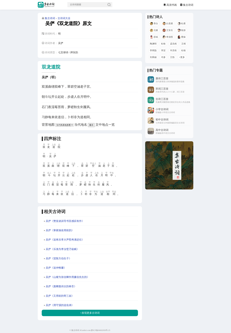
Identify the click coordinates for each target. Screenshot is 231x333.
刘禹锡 (153, 57)
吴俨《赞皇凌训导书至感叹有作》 (65, 221)
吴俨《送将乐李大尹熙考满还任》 (65, 239)
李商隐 (153, 50)
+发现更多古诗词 (89, 312)
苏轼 (154, 37)
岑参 (163, 57)
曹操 (181, 37)
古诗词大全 (64, 18)
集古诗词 (188, 5)
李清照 (168, 37)
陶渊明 (153, 44)
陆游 (181, 30)
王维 (183, 44)
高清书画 (172, 5)
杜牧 (163, 44)
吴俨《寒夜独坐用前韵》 (60, 230)
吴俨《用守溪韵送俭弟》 (60, 305)
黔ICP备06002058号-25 (100, 330)
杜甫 (181, 23)
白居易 (168, 23)
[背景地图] (64, 125)
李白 (154, 23)
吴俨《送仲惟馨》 (56, 267)
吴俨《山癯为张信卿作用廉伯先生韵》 (67, 277)
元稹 (154, 30)
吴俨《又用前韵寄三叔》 (60, 295)
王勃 (172, 57)
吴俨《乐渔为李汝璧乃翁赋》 (62, 249)
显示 (91, 125)
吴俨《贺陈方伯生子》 (58, 258)
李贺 (163, 50)
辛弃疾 (173, 50)
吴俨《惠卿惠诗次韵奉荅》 (61, 286)
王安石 (168, 30)
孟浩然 (173, 44)
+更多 (182, 57)
